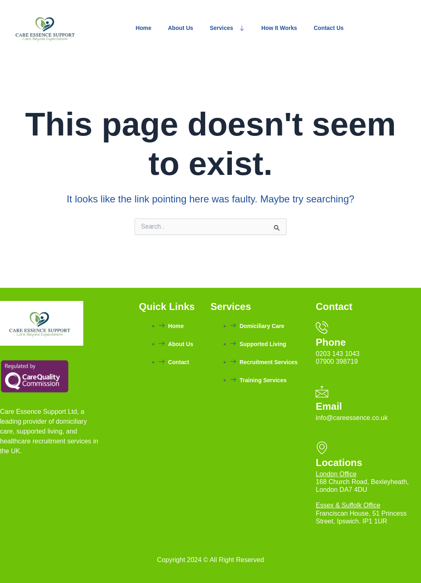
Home (146, 28)
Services (243, 28)
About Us (189, 28)
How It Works (303, 28)
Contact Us (360, 28)
